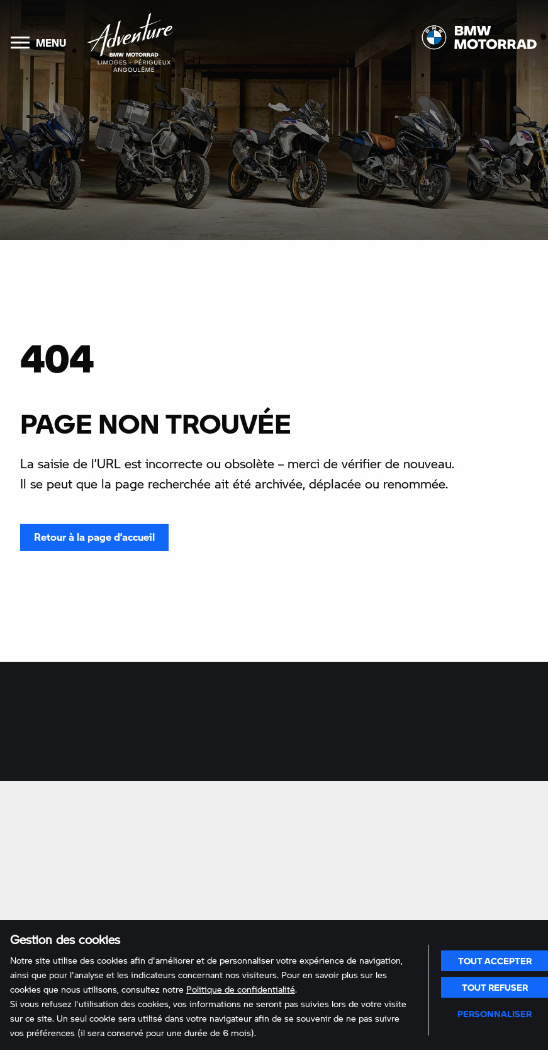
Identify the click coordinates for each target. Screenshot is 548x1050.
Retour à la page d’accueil (94, 536)
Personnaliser (494, 1013)
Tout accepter (495, 960)
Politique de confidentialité (240, 989)
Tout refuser (495, 987)
